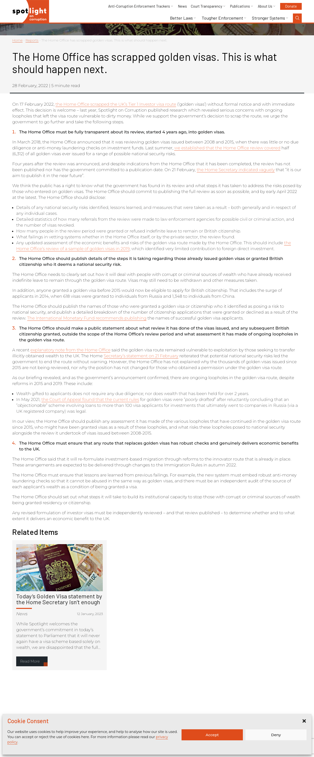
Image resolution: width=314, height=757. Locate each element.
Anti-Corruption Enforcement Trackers (139, 6)
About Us (265, 6)
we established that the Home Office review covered (227, 147)
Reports (32, 40)
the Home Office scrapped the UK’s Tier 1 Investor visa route (115, 104)
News (182, 6)
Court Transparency (206, 6)
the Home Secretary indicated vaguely (236, 169)
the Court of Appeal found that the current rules (90, 399)
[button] (304, 721)
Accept (212, 734)
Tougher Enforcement (222, 18)
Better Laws (181, 18)
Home (17, 40)
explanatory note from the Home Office (70, 349)
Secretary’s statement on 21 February (141, 355)
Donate (291, 6)
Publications (240, 6)
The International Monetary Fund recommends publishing (86, 318)
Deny (276, 734)
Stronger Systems (268, 18)
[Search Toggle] (297, 18)
